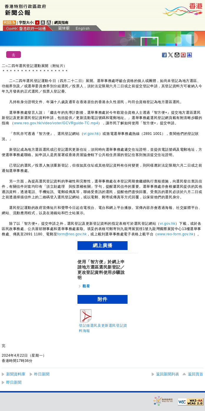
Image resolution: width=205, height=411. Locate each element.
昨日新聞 (41, 374)
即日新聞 (14, 382)
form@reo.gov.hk (72, 234)
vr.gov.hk (91, 134)
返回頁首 (195, 374)
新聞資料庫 (15, 374)
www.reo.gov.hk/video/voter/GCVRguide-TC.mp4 (56, 123)
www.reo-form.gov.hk (175, 234)
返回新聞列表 (167, 374)
